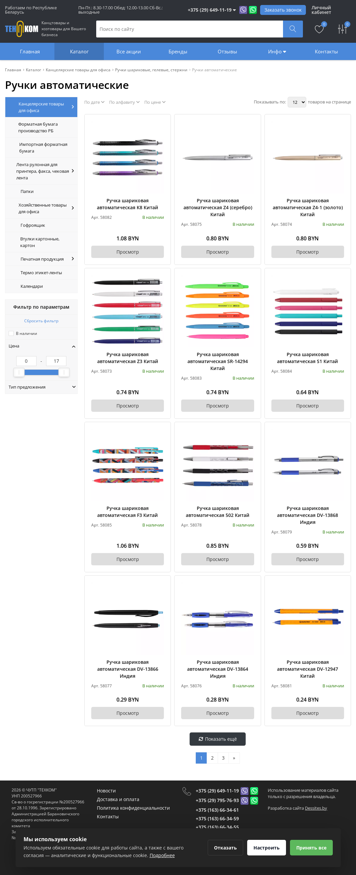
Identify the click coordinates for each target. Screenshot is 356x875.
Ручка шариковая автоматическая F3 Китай (127, 511)
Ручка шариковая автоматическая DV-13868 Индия (307, 515)
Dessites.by (316, 808)
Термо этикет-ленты (41, 273)
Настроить (266, 847)
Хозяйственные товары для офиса (46, 208)
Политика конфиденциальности (133, 808)
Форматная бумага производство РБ (38, 127)
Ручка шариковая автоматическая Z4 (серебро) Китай (217, 207)
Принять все (311, 847)
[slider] (19, 372)
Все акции (128, 51)
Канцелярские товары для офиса (46, 107)
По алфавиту (124, 102)
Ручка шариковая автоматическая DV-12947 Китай (307, 669)
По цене (155, 102)
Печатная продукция (47, 259)
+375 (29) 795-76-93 (217, 800)
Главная (30, 51)
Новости (106, 790)
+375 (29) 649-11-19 (217, 790)
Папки (27, 191)
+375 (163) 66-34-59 (217, 818)
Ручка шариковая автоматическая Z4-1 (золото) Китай (308, 207)
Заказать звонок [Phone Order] (283, 10)
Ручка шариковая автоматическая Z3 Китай (127, 357)
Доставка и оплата (118, 799)
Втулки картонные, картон (39, 242)
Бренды (178, 51)
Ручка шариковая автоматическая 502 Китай (217, 511)
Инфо (277, 51)
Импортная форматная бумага (43, 147)
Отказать (225, 847)
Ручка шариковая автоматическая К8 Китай (127, 204)
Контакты (326, 51)
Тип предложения (42, 387)
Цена (42, 346)
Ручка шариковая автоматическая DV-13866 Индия (127, 669)
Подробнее (162, 855)
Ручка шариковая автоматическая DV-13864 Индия (217, 669)
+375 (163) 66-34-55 (217, 827)
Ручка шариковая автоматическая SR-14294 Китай (217, 361)
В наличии (26, 333)
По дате (94, 102)
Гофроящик (33, 225)
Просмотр (127, 252)
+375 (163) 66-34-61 (217, 810)
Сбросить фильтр (41, 321)
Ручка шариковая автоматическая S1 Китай (307, 357)
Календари (32, 286)
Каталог (79, 51)
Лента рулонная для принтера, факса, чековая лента (45, 171)
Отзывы (227, 51)
